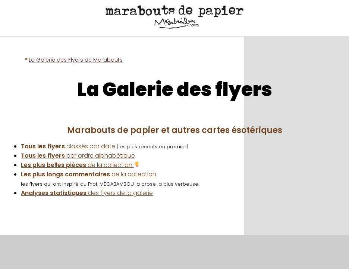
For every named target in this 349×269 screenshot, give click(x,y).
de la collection (80, 165)
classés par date (68, 146)
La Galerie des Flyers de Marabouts (76, 60)
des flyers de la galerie (87, 193)
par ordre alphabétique (78, 155)
